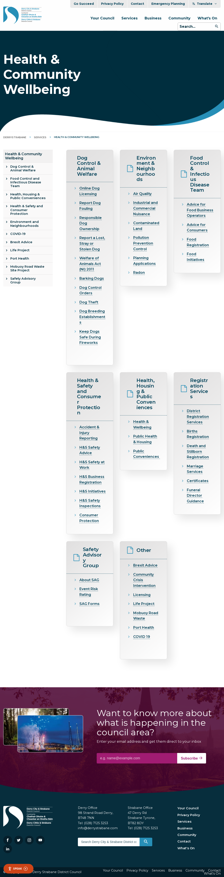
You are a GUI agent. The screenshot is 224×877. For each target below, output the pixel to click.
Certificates (197, 481)
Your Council (102, 18)
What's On (207, 18)
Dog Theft (88, 302)
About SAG (89, 580)
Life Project (20, 250)
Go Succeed (84, 3)
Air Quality (142, 194)
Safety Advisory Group (23, 280)
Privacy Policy (112, 3)
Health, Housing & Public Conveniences (28, 196)
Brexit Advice (21, 242)
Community (179, 18)
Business (153, 18)
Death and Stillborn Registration (198, 451)
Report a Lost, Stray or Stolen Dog (92, 243)
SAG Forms (89, 604)
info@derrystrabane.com (98, 828)
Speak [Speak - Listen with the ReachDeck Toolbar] (18, 869)
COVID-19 (18, 234)
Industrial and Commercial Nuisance (145, 208)
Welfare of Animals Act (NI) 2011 (90, 263)
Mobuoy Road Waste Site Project (27, 268)
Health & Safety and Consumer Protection (26, 210)
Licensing (141, 595)
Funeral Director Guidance (195, 495)
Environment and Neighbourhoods (24, 223)
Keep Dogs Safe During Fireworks (90, 337)
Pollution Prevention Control (143, 243)
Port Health (19, 258)
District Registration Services (198, 416)
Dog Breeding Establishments (92, 316)
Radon (139, 273)
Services (129, 18)
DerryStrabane (14, 137)
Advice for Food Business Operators (200, 210)
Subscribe (191, 758)
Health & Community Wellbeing (23, 156)
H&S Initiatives (92, 491)
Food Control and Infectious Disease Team (25, 182)
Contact (137, 3)
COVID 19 (141, 637)
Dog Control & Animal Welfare (23, 168)
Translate (204, 3)
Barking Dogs (91, 278)
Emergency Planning (168, 3)
